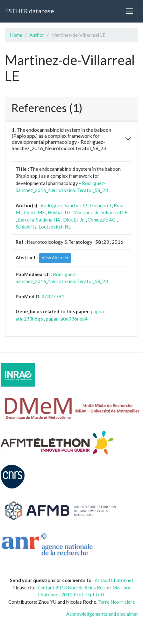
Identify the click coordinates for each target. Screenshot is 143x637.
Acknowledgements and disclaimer (102, 614)
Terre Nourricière (116, 602)
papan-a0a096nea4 (67, 319)
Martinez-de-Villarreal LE (100, 212)
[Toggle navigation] (129, 11)
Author (36, 35)
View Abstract (55, 257)
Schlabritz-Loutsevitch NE (43, 226)
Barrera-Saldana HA (39, 219)
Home (16, 35)
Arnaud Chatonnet (114, 580)
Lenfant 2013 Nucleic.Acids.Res (71, 587)
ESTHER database (29, 11)
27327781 (52, 296)
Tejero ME (34, 212)
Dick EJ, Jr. (74, 219)
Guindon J (100, 205)
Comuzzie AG (102, 219)
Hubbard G (59, 212)
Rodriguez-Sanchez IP (63, 205)
